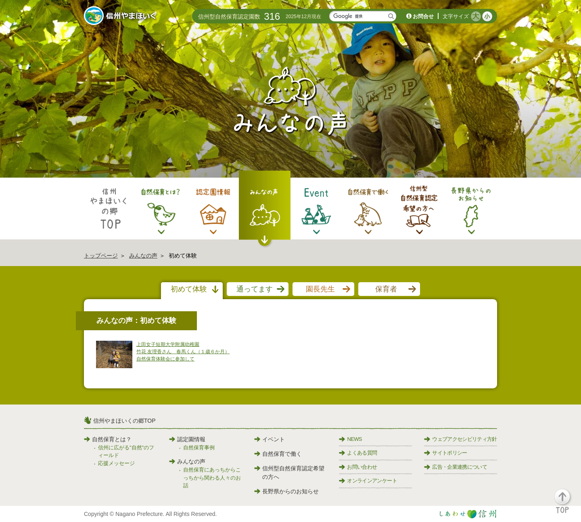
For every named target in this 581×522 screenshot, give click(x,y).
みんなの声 (143, 255)
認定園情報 (187, 439)
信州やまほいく (121, 16)
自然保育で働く (278, 454)
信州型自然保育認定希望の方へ (289, 472)
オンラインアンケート (368, 481)
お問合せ (423, 16)
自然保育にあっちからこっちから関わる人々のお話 (212, 477)
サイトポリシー (445, 453)
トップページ (101, 255)
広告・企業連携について (455, 467)
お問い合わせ (358, 467)
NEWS (350, 439)
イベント (269, 439)
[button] (567, 505)
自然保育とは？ (108, 439)
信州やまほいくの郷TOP (124, 420)
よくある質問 (358, 453)
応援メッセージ (116, 463)
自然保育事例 (199, 447)
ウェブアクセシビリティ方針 (460, 439)
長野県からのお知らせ (286, 491)
